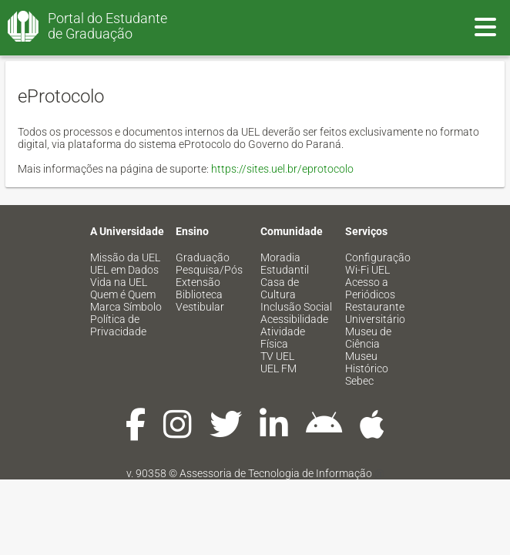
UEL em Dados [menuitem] (124, 270)
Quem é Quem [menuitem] (123, 294)
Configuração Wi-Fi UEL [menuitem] (378, 263)
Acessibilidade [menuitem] (294, 319)
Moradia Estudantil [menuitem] (284, 263)
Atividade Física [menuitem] (282, 337)
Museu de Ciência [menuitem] (368, 337)
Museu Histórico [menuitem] (366, 362)
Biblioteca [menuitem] (199, 294)
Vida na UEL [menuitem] (118, 282)
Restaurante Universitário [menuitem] (375, 313)
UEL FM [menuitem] (278, 368)
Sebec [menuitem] (359, 381)
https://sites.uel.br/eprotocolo (282, 169)
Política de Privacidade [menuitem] (118, 325)
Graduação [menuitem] (203, 257)
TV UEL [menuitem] (277, 356)
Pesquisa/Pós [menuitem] (209, 270)
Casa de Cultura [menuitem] (279, 288)
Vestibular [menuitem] (200, 307)
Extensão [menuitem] (198, 282)
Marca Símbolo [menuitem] (126, 307)
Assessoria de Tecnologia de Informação (276, 473)
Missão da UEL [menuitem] (125, 257)
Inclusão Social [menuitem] (296, 307)
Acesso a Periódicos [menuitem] (370, 288)
